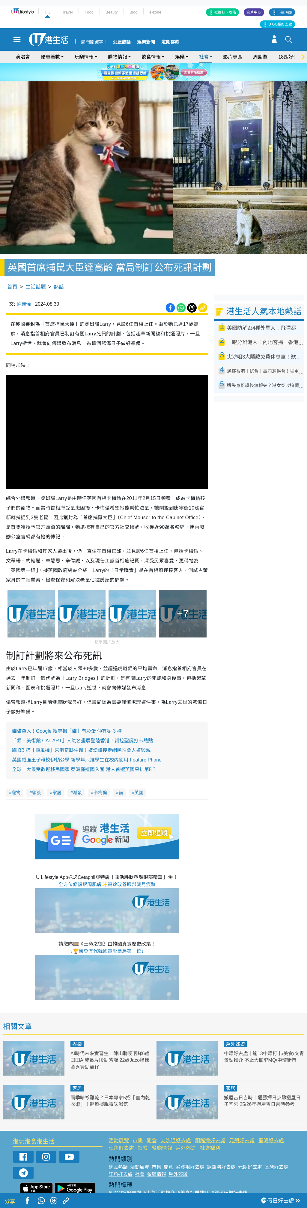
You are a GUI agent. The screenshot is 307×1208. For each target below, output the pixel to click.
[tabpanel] (153, 72)
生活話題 (35, 270)
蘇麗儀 (23, 286)
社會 (204, 56)
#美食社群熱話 (193, 1175)
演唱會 (23, 56)
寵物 (15, 775)
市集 (138, 1123)
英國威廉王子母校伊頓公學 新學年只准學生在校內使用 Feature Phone (87, 742)
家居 (56, 775)
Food (89, 12)
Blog (133, 12)
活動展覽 (119, 1123)
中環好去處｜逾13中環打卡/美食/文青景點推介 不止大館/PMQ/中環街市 (264, 1043)
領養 (36, 775)
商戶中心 (254, 12)
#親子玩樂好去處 (229, 1175)
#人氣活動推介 (159, 1175)
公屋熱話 (122, 42)
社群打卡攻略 (225, 12)
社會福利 (210, 1131)
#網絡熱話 (119, 1189)
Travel (67, 12)
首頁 (12, 270)
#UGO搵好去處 (125, 1175)
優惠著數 (50, 56)
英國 (138, 775)
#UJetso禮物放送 (191, 1182)
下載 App (284, 12)
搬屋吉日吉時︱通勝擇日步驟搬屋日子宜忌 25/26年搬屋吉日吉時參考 (262, 1086)
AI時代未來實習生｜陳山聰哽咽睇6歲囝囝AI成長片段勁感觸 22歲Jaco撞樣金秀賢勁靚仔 (110, 1043)
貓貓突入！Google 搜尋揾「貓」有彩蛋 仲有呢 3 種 (67, 713)
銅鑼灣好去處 (210, 1123)
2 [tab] (152, 79)
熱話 (59, 270)
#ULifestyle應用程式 (130, 1182)
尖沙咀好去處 (175, 1123)
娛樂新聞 (146, 42)
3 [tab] (158, 79)
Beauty (112, 12)
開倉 (152, 1123)
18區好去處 (290, 56)
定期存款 (170, 42)
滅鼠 (77, 775)
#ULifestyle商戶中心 (234, 1182)
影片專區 (232, 56)
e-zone (155, 12)
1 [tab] (146, 79)
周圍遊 (260, 56)
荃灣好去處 (271, 1123)
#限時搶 (162, 1182)
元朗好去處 (242, 1123)
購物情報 (117, 56)
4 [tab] (164, 79)
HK (47, 12)
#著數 (264, 1182)
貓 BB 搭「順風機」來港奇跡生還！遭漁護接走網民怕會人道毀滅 (81, 733)
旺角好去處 (121, 1131)
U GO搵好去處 (280, 24)
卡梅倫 (100, 775)
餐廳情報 (162, 1131)
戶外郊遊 (235, 1027)
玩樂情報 (84, 56)
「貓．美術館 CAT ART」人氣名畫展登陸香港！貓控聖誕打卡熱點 (82, 723)
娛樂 (180, 56)
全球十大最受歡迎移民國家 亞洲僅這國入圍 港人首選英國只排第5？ (84, 752)
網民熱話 (118, 1149)
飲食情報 (151, 56)
